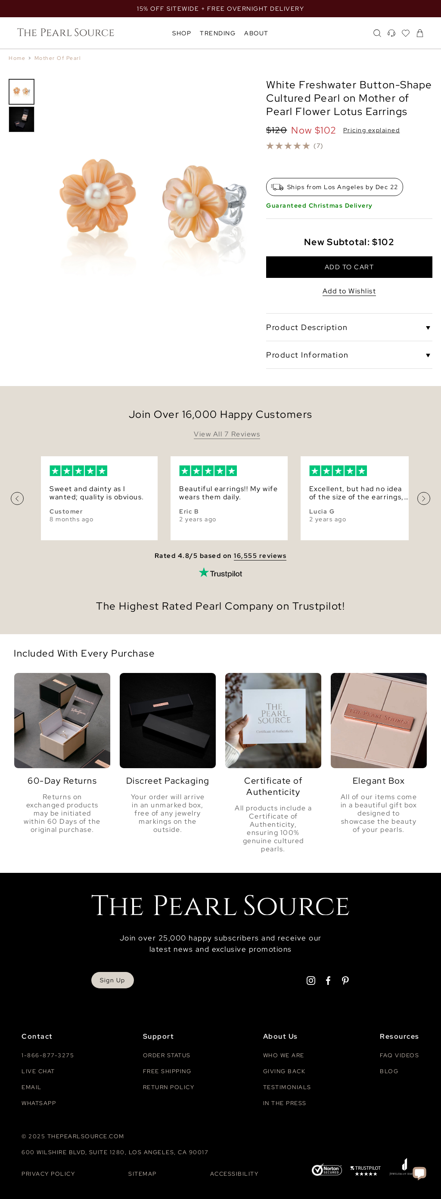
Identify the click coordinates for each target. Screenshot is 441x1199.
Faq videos (399, 1055)
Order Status (167, 1055)
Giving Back (284, 1071)
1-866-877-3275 (48, 1055)
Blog (389, 1071)
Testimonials (287, 1087)
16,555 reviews (260, 556)
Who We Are (283, 1055)
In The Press (285, 1103)
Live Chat (38, 1071)
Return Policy (169, 1087)
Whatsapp (39, 1103)
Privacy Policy (48, 1173)
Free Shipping (167, 1071)
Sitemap (142, 1173)
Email (32, 1087)
